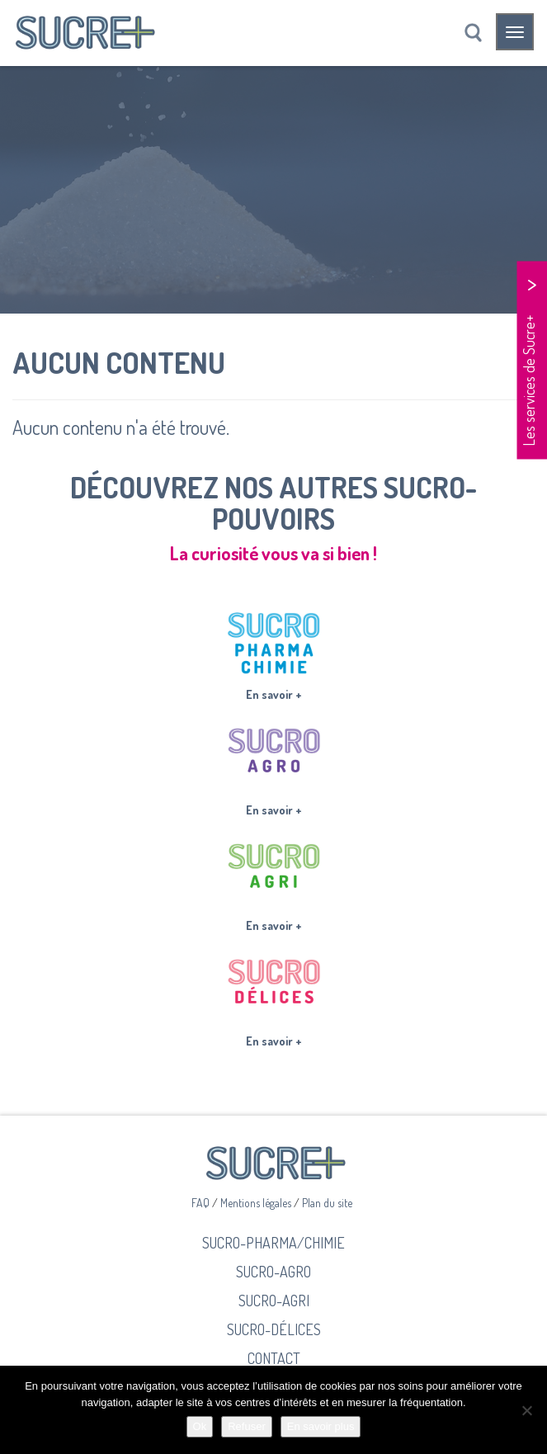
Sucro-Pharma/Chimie (273, 1242)
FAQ (201, 1203)
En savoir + (274, 694)
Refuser (247, 1426)
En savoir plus (321, 1426)
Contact (274, 1358)
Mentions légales (257, 1203)
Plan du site (327, 1203)
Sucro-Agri (273, 1300)
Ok (200, 1426)
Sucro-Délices (274, 1329)
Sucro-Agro (273, 1271)
